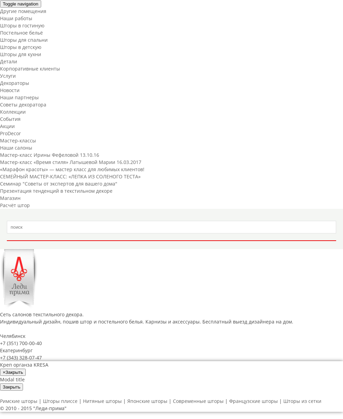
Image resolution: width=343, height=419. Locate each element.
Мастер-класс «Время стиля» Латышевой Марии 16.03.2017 (70, 162)
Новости (10, 90)
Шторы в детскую (21, 47)
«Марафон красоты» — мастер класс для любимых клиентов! (72, 169)
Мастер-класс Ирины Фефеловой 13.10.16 (49, 155)
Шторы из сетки (302, 401)
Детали (8, 61)
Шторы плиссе (60, 401)
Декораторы (14, 83)
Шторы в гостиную (22, 25)
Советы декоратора (23, 104)
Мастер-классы (18, 140)
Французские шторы (253, 401)
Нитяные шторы (102, 401)
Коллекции (13, 112)
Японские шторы (147, 401)
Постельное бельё (21, 32)
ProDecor (10, 133)
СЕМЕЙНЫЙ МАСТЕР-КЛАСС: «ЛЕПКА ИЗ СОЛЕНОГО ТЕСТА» (70, 176)
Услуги (8, 76)
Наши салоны (16, 147)
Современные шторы (198, 401)
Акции (7, 126)
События (10, 119)
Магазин (10, 198)
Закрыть (11, 387)
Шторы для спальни (24, 40)
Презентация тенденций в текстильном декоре (56, 191)
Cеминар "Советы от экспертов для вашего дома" (58, 183)
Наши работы (16, 18)
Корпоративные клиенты (30, 68)
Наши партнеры (19, 97)
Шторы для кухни (20, 54)
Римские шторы (18, 401)
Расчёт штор (15, 205)
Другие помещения (23, 11)
